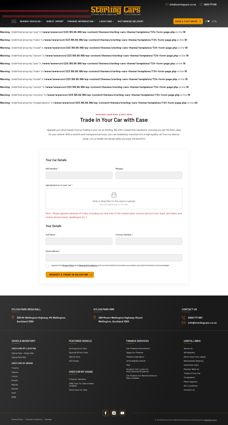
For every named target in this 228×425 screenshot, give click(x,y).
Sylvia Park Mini (18, 357)
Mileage (120, 168)
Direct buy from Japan (195, 356)
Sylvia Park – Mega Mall (22, 353)
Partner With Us (191, 369)
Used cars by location (23, 348)
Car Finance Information (138, 348)
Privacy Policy (68, 265)
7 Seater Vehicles (77, 379)
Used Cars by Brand (22, 363)
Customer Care (191, 365)
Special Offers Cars (78, 352)
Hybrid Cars (74, 356)
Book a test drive (188, 21)
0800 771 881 (210, 4)
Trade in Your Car (192, 373)
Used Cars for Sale (78, 389)
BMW (13, 397)
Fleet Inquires (190, 381)
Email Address (53, 251)
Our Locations (190, 385)
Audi (13, 392)
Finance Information (80, 21)
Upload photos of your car (59, 185)
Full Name (51, 234)
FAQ (128, 365)
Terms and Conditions (87, 265)
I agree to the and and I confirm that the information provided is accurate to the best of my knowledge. (110, 265)
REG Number (52, 168)
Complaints (189, 377)
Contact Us (189, 389)
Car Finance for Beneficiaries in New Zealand (141, 376)
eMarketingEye (210, 420)
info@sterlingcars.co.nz (183, 4)
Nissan (14, 388)
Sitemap (48, 419)
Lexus (14, 376)
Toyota (15, 368)
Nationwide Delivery (130, 21)
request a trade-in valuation (69, 274)
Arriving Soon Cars (78, 348)
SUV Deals (74, 361)
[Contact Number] (149, 241)
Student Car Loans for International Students (137, 370)
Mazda (14, 384)
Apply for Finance (134, 352)
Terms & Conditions (33, 419)
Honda (14, 380)
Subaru (14, 372)
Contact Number (124, 234)
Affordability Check (135, 361)
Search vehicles (30, 21)
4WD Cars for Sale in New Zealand (81, 384)
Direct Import (55, 21)
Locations (105, 21)
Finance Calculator (135, 356)
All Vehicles (189, 352)
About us (188, 348)
